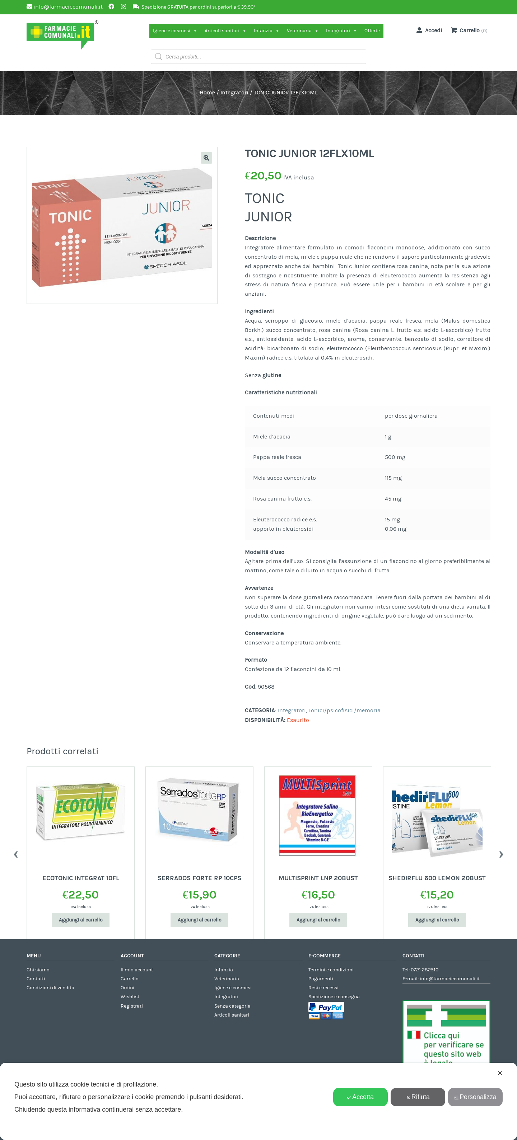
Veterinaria (303, 31)
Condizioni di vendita (50, 988)
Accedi (428, 30)
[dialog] (258, 1101)
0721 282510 (424, 970)
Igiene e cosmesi (175, 31)
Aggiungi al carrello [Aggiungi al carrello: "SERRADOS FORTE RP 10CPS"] (200, 920)
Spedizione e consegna (334, 997)
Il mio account (137, 970)
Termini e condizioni (331, 970)
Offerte (372, 31)
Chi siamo (38, 970)
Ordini (127, 988)
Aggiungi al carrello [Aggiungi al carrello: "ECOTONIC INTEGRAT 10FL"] (81, 920)
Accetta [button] (360, 1097)
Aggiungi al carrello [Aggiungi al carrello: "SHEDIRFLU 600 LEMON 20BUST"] (437, 920)
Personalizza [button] (475, 1097)
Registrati (132, 1006)
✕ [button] (500, 1073)
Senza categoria (232, 1006)
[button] (206, 158)
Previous (16, 853)
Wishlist (130, 997)
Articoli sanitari (226, 31)
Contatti (36, 979)
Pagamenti (320, 979)
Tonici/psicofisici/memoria (344, 710)
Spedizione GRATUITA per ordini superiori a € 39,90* (198, 7)
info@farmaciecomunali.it (450, 979)
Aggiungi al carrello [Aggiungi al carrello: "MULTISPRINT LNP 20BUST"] (318, 920)
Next (501, 853)
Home (207, 92)
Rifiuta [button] (418, 1097)
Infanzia (267, 31)
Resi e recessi (323, 988)
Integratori (341, 31)
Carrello (130, 979)
